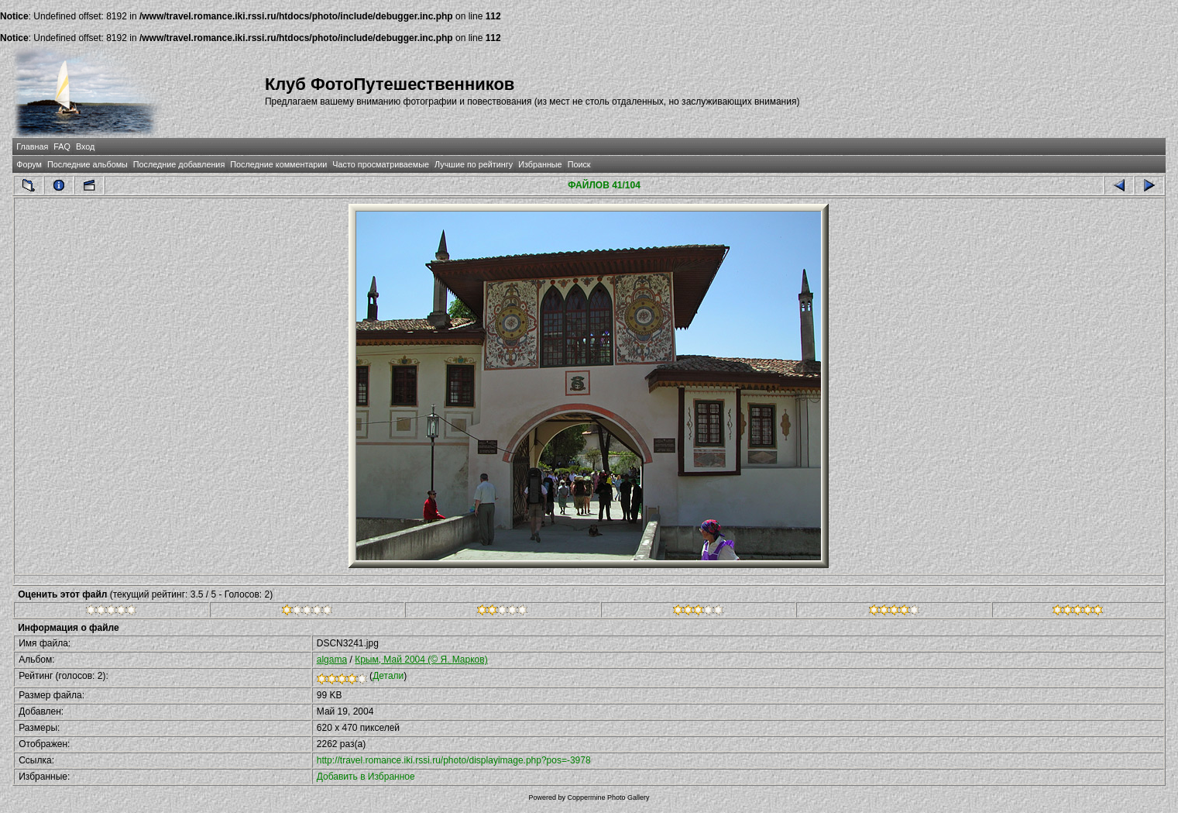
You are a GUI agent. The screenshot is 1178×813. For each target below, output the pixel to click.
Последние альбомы (87, 164)
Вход (85, 146)
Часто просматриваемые (380, 164)
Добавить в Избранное (366, 776)
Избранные (540, 164)
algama (332, 659)
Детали (388, 675)
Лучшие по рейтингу (473, 164)
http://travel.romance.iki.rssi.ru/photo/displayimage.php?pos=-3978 (454, 760)
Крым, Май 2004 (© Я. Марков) (421, 659)
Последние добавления (179, 164)
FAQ (61, 146)
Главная (32, 146)
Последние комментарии (278, 164)
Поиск (579, 164)
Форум (29, 164)
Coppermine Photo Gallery (608, 797)
